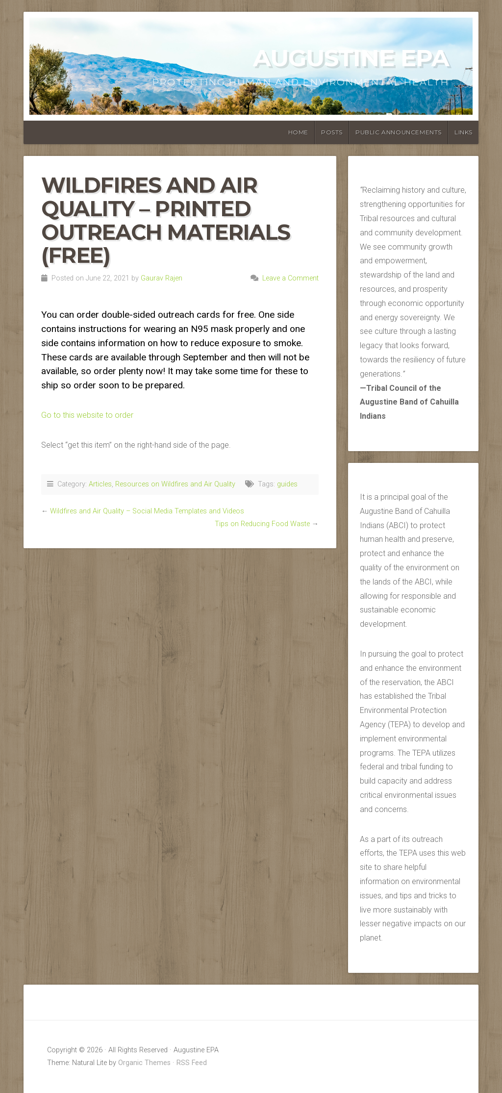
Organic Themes (144, 1063)
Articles (100, 484)
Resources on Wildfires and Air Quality (175, 484)
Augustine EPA (351, 58)
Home (298, 132)
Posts (332, 132)
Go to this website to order (87, 415)
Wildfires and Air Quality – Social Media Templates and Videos (147, 511)
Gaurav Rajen (161, 278)
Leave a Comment (290, 278)
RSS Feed (191, 1063)
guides (287, 484)
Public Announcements (398, 132)
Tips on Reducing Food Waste (262, 524)
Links (463, 132)
